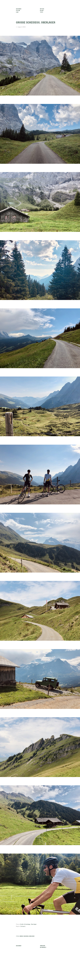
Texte (41, 12)
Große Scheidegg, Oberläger (35, 22)
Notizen (42, 8)
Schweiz (22, 926)
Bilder (41, 10)
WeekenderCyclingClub (18, 10)
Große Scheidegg (25, 924)
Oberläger (34, 924)
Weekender (18, 945)
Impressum (42, 945)
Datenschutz (43, 947)
